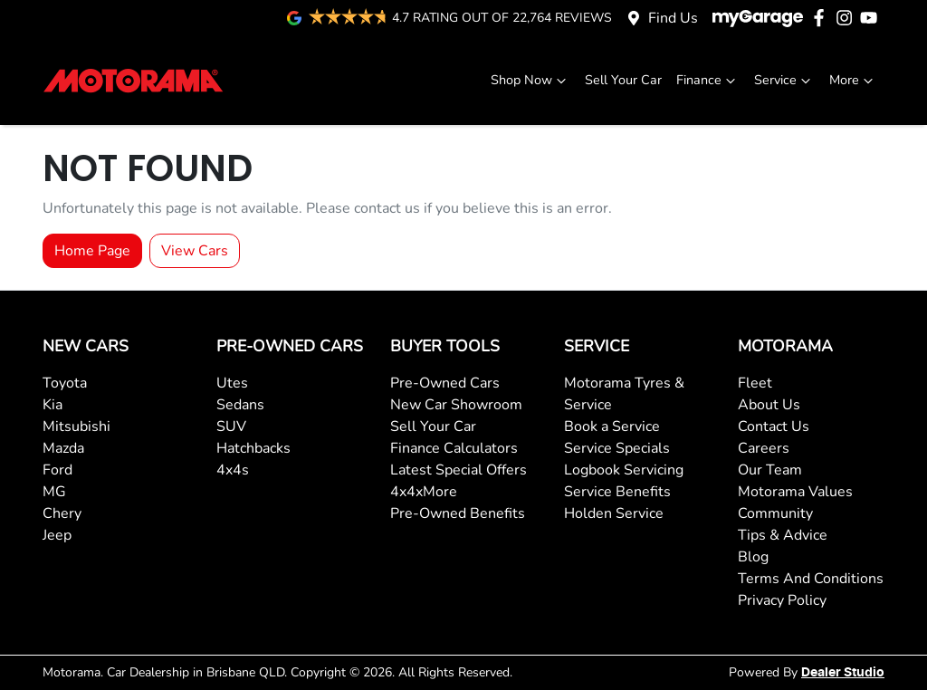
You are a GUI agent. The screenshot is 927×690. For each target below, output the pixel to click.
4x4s (232, 470)
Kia (52, 405)
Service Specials (617, 448)
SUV (231, 426)
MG (54, 492)
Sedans (240, 405)
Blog (753, 557)
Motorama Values (795, 492)
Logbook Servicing (623, 470)
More (853, 80)
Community (775, 513)
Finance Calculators (454, 448)
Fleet (755, 383)
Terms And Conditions (811, 579)
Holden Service (614, 513)
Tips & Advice (782, 535)
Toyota (65, 383)
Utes (232, 383)
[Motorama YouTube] (872, 17)
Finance (708, 80)
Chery (62, 513)
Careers (763, 448)
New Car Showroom (456, 405)
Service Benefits (617, 492)
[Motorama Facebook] (822, 17)
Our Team (770, 470)
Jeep (57, 535)
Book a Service (612, 426)
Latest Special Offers (458, 470)
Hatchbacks (253, 448)
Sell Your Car (623, 80)
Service (784, 80)
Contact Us (773, 426)
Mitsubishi (76, 426)
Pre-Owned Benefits (457, 513)
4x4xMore (423, 492)
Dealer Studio (842, 672)
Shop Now (530, 80)
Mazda (63, 448)
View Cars (194, 251)
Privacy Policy (782, 600)
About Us (769, 405)
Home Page (92, 251)
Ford (57, 470)
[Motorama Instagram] (848, 17)
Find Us (673, 18)
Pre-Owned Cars (445, 383)
